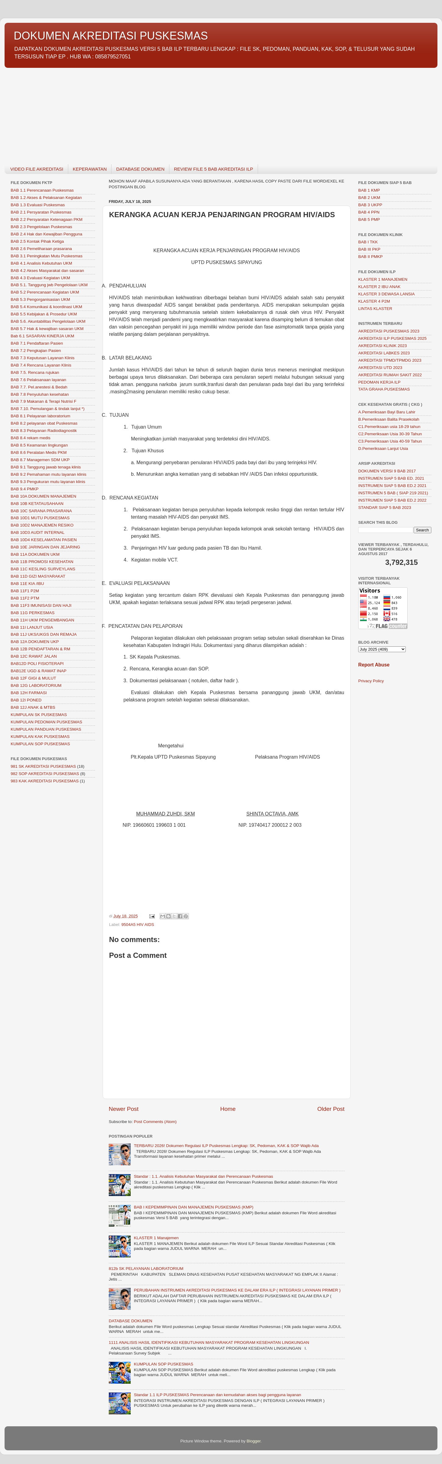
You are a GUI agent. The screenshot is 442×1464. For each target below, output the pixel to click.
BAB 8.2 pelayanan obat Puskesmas (44, 423)
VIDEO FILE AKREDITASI (36, 169)
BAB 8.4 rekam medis (31, 438)
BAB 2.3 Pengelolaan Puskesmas (41, 226)
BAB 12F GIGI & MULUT (33, 678)
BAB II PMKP (370, 256)
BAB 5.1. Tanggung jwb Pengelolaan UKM (49, 285)
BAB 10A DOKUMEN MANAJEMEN (43, 496)
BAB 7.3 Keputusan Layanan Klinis (42, 358)
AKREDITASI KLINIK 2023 (382, 345)
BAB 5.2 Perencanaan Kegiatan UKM (45, 292)
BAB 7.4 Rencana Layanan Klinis (41, 365)
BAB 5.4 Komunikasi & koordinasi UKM (46, 306)
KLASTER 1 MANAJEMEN (382, 279)
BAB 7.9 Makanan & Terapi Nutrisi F (43, 401)
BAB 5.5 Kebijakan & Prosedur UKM (44, 314)
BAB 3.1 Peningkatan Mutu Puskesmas (47, 256)
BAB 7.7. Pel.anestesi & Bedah (39, 387)
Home (227, 1109)
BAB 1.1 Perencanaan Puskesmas (42, 190)
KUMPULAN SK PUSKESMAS (39, 714)
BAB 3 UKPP (370, 205)
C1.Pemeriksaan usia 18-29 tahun (389, 426)
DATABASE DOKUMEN (140, 169)
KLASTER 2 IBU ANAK (379, 286)
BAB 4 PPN (369, 212)
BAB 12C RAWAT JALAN (34, 656)
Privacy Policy (371, 681)
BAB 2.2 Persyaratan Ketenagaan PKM (47, 219)
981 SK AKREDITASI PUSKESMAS (43, 766)
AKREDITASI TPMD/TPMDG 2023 (389, 360)
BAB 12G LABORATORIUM (36, 685)
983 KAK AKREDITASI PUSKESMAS (45, 781)
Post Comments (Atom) (155, 1121)
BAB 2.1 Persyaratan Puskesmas (41, 212)
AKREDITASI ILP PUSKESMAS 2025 (392, 338)
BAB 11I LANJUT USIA (32, 627)
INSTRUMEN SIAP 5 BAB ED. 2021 (391, 478)
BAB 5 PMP (369, 219)
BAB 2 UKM (369, 197)
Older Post (331, 1109)
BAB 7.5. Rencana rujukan (35, 372)
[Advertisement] (187, 112)
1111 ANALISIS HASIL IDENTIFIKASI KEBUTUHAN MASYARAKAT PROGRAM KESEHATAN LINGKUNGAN (209, 1342)
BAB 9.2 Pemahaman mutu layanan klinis (48, 474)
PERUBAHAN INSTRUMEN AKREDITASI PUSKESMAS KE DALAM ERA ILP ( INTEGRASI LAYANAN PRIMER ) (237, 1290)
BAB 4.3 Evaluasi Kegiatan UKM (40, 278)
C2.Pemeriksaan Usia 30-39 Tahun (390, 434)
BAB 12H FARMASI (29, 692)
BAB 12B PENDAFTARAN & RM (40, 649)
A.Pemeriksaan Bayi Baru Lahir (386, 412)
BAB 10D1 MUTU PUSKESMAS (40, 518)
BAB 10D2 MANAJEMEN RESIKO (42, 525)
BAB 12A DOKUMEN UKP (35, 641)
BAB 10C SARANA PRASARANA (41, 511)
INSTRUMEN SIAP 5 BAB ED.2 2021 (392, 485)
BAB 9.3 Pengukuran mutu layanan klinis (48, 481)
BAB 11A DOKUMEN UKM (35, 554)
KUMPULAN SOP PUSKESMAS (163, 1364)
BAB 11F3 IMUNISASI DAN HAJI (41, 605)
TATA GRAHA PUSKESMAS (384, 389)
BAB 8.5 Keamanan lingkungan (39, 445)
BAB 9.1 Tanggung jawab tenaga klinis (46, 467)
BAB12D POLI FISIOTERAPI (37, 663)
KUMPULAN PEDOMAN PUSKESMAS (46, 722)
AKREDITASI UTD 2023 (380, 367)
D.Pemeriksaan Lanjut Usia (383, 448)
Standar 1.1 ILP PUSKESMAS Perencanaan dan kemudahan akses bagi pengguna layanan (217, 1395)
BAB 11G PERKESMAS (33, 612)
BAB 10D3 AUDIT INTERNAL (38, 532)
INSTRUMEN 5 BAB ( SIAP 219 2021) (393, 493)
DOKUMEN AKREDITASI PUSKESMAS (111, 36)
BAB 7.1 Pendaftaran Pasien (37, 343)
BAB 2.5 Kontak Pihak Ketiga (37, 241)
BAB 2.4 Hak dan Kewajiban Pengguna (46, 234)
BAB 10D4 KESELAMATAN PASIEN (44, 539)
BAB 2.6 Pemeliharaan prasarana (41, 248)
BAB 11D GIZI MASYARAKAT (38, 576)
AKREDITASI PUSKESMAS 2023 (388, 331)
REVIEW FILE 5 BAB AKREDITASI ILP (213, 169)
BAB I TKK (368, 242)
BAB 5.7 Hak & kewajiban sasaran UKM (47, 328)
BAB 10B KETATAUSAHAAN (37, 503)
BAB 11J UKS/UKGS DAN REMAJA (44, 634)
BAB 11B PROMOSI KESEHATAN (42, 561)
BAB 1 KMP (369, 190)
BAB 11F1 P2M (25, 591)
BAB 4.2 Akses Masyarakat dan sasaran (47, 270)
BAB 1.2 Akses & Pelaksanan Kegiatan (46, 197)
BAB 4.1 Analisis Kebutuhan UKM (41, 263)
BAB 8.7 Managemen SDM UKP (40, 459)
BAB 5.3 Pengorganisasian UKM (40, 299)
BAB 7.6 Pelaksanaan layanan (38, 379)
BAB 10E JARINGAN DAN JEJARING (45, 547)
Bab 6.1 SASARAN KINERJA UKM (42, 336)
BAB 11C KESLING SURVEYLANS (43, 569)
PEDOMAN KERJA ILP (379, 382)
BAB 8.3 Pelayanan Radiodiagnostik (44, 430)
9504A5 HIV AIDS (138, 924)
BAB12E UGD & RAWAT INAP (38, 671)
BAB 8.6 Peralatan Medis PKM (39, 452)
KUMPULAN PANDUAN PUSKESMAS (46, 729)
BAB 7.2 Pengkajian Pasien (36, 350)
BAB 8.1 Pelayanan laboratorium (40, 416)
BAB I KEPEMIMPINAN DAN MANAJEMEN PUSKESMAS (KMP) (193, 1207)
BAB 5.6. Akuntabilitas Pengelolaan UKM (48, 321)
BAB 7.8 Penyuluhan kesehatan (40, 394)
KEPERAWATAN (90, 169)
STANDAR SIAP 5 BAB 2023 (384, 507)
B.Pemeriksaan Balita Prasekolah (388, 419)
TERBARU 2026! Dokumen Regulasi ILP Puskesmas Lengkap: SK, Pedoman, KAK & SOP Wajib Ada (226, 1145)
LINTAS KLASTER (375, 308)
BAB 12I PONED (26, 700)
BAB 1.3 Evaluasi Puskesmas (38, 205)
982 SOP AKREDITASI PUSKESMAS (45, 773)
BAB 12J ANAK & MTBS (33, 707)
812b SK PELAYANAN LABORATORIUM (146, 1268)
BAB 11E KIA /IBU (27, 583)
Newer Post (124, 1109)
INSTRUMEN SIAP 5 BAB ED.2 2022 (392, 500)
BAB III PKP (369, 249)
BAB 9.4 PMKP (25, 489)
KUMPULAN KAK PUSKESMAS (40, 736)
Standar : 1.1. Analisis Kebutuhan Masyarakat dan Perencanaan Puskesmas (203, 1176)
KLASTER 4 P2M (374, 301)
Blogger (254, 1441)
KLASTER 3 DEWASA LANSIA (386, 294)
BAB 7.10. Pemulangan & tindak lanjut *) (47, 408)
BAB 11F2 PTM (25, 598)
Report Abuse (374, 664)
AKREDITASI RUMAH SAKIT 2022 (390, 375)
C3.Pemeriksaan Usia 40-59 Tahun (390, 441)
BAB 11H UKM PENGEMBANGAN (42, 620)
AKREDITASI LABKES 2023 (384, 353)
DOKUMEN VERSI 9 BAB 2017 (387, 471)
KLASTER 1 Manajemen (156, 1238)
